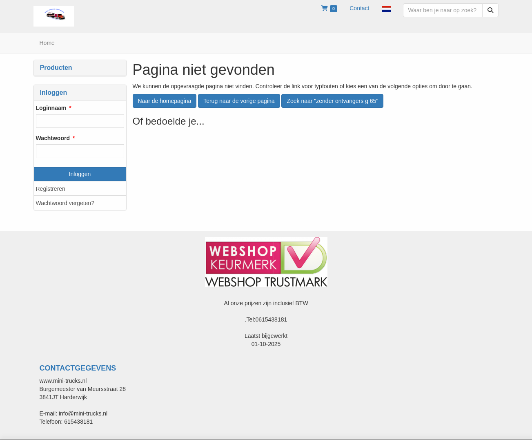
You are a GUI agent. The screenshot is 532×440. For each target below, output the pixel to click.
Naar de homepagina (164, 101)
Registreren (50, 188)
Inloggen (80, 174)
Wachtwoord (53, 138)
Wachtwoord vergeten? (65, 203)
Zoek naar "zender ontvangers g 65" (332, 101)
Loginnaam (51, 108)
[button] (386, 8)
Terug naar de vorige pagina (238, 101)
